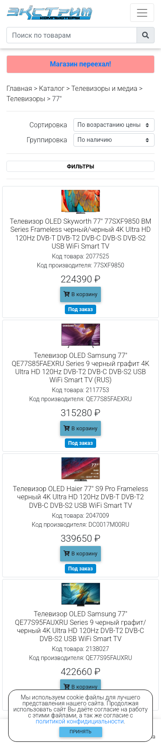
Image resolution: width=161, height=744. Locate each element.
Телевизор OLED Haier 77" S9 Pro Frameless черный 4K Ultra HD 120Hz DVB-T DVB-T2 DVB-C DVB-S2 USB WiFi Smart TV (80, 497)
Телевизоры (25, 99)
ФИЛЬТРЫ (80, 166)
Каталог (51, 88)
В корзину (80, 294)
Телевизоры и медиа (104, 88)
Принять (80, 732)
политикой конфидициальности (80, 721)
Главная (19, 88)
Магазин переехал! (80, 64)
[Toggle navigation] (142, 12)
